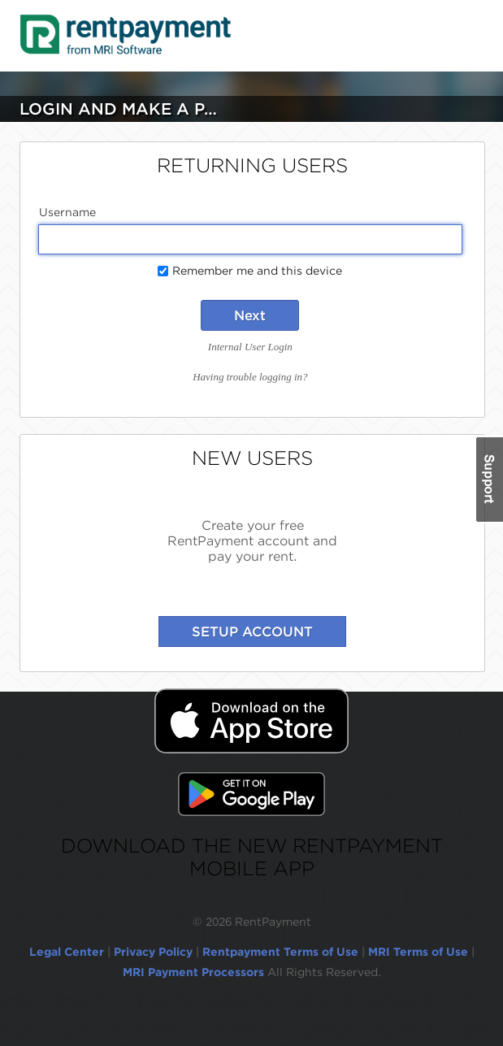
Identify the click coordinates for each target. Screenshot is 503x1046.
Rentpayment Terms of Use (280, 951)
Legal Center (66, 951)
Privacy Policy (153, 951)
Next (250, 315)
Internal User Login (250, 347)
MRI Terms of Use (418, 951)
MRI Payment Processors (195, 972)
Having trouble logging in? (250, 377)
